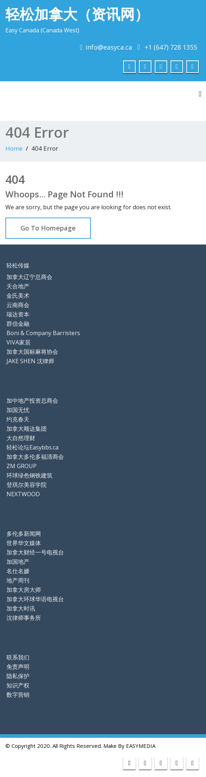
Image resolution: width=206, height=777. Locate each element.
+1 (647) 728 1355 (171, 47)
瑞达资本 (17, 314)
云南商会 (17, 305)
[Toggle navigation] (200, 93)
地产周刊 (17, 580)
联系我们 (17, 657)
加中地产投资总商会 (32, 401)
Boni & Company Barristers (43, 333)
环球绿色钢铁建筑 (29, 475)
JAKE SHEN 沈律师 (30, 361)
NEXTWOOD (23, 494)
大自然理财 (20, 438)
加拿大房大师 (23, 590)
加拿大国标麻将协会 (32, 352)
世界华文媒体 (23, 543)
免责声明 (17, 667)
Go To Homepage (48, 228)
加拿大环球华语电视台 (35, 599)
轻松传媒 (17, 265)
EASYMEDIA (140, 745)
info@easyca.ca (108, 47)
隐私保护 (17, 676)
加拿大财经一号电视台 (35, 552)
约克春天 (17, 419)
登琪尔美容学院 (26, 485)
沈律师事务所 (23, 618)
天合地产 (17, 286)
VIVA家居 (18, 342)
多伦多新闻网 (23, 534)
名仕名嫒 (17, 571)
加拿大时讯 (20, 608)
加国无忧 (17, 410)
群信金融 (17, 324)
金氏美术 (17, 296)
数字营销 (17, 695)
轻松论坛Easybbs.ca (32, 447)
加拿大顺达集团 (26, 429)
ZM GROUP (21, 466)
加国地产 (17, 562)
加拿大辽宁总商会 (29, 277)
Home (14, 148)
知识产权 (17, 685)
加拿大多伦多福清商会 (35, 457)
